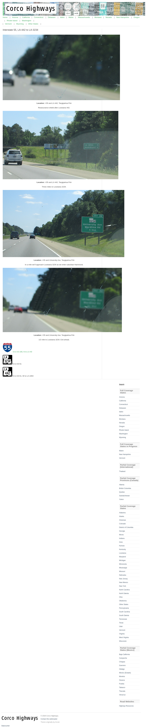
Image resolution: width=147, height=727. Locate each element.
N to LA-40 (28, 352)
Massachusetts (84, 17)
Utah (121, 626)
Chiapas (122, 662)
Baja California (124, 654)
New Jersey (123, 579)
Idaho (62, 17)
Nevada (109, 17)
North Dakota (124, 593)
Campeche (123, 658)
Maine (71, 17)
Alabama (122, 513)
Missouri (122, 571)
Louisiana (122, 553)
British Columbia (125, 488)
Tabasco (122, 687)
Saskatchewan (124, 496)
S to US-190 (17, 352)
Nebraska (122, 575)
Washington (27, 21)
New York (122, 586)
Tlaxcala (122, 691)
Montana (98, 17)
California (26, 17)
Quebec (122, 492)
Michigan (122, 560)
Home (5, 17)
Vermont (8, 24)
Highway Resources (126, 706)
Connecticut (39, 17)
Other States (33, 24)
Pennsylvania (124, 608)
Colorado (122, 524)
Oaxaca (122, 680)
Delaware (52, 17)
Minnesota (123, 564)
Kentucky (122, 549)
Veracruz (122, 695)
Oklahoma (123, 601)
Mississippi (123, 568)
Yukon (121, 499)
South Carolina (124, 612)
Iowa (121, 542)
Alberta (121, 485)
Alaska (121, 516)
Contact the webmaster (49, 719)
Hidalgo (122, 669)
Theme (43, 722)
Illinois (121, 535)
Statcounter (5, 726)
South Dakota (124, 615)
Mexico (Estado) (125, 673)
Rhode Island (12, 21)
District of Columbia (126, 527)
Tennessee (123, 619)
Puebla (121, 684)
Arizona (15, 17)
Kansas (122, 546)
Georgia (122, 531)
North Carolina (124, 590)
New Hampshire (122, 17)
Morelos (122, 676)
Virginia (122, 634)
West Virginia (124, 637)
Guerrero (122, 665)
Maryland (122, 557)
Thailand (122, 471)
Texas (121, 623)
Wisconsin (123, 641)
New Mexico (123, 582)
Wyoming (20, 24)
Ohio (121, 597)
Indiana (121, 538)
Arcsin (57, 722)
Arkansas (122, 520)
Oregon (137, 17)
